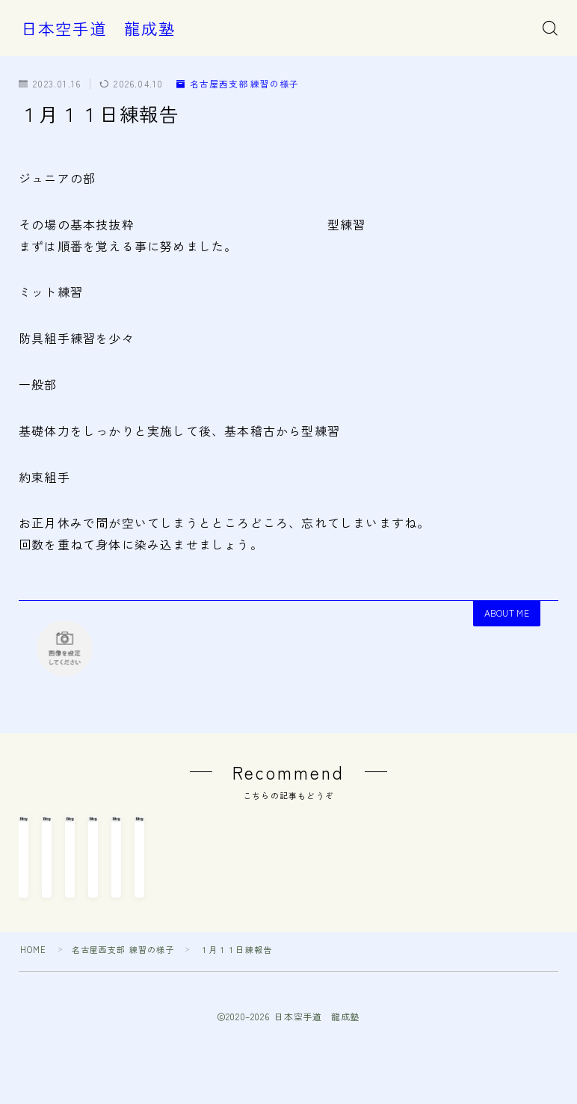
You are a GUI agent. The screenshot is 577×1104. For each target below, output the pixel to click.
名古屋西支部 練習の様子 (238, 83)
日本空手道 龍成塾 (98, 28)
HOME (33, 1023)
